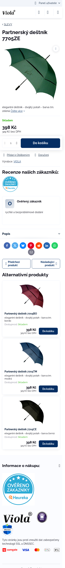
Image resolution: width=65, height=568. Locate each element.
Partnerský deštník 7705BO (21, 313)
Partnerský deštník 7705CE (20, 429)
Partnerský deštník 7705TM (21, 371)
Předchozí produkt (12, 264)
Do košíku (40, 143)
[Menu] (58, 12)
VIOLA (17, 161)
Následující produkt (49, 264)
